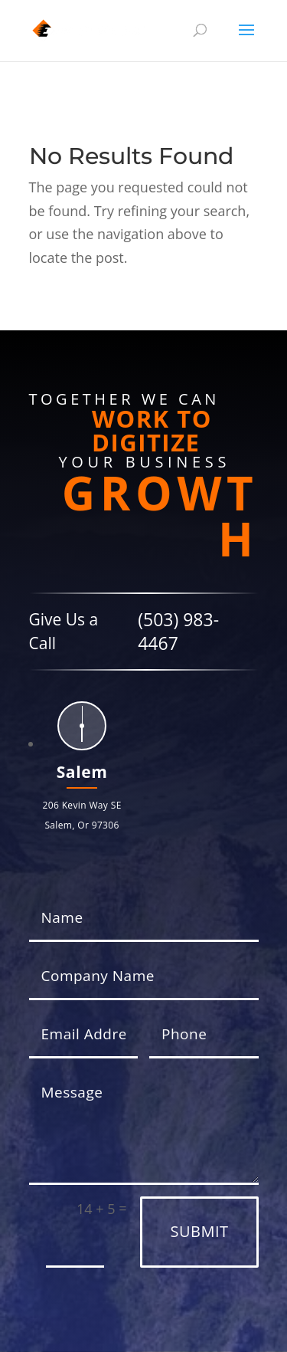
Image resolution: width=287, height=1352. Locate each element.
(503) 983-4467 (178, 631)
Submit (199, 1231)
